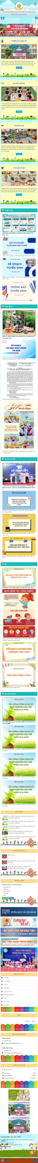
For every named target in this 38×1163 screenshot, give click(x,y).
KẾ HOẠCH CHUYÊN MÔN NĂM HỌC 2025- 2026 (15, 661)
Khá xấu (5, 893)
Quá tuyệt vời (6, 887)
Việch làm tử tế (11, 855)
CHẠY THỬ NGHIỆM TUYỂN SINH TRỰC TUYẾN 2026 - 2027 (18, 256)
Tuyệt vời (5, 889)
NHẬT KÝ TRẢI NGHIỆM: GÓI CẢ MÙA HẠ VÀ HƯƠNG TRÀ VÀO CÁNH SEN (20, 832)
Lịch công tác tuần (8, 994)
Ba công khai (7, 981)
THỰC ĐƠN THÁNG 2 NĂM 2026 (11, 687)
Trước (27, 1021)
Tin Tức (6, 984)
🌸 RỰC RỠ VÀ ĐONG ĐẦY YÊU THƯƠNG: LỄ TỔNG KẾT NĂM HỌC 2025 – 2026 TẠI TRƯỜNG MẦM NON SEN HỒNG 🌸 (18, 487)
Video (5, 998)
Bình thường (6, 891)
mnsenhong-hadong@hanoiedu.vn (13, 1043)
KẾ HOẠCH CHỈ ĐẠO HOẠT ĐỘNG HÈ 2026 (14, 359)
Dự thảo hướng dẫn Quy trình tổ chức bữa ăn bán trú (16, 399)
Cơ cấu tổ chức (8, 991)
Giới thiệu (6, 977)
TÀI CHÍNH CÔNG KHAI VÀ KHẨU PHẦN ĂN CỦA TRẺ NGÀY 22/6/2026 (21, 817)
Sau (33, 1021)
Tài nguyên (6, 988)
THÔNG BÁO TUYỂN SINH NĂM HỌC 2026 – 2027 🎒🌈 (17, 300)
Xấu (4, 895)
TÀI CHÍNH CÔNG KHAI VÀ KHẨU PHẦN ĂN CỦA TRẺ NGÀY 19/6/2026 (21, 822)
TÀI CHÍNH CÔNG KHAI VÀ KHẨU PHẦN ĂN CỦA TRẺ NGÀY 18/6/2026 (21, 827)
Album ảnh (6, 1001)
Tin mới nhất (19, 812)
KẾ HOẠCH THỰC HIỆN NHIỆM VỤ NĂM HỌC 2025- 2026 (17, 587)
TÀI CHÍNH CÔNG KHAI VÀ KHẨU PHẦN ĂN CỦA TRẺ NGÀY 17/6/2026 (21, 837)
